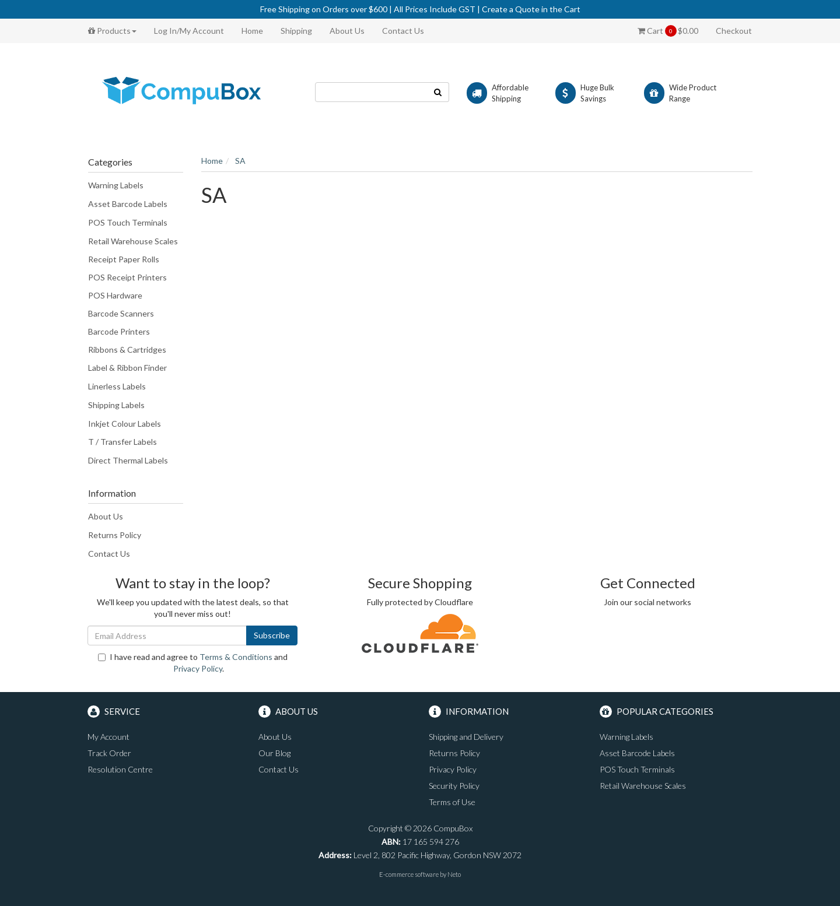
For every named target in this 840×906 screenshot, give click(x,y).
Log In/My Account (189, 31)
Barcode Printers (119, 331)
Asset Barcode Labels (127, 204)
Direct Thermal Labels (128, 460)
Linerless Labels (117, 386)
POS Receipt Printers (127, 277)
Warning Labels (116, 185)
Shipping (296, 31)
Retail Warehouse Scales (133, 241)
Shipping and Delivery (466, 737)
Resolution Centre (120, 769)
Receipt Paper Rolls (123, 259)
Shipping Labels (116, 405)
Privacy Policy (197, 668)
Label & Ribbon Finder (127, 368)
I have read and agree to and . (193, 662)
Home (252, 31)
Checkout (734, 31)
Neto (454, 874)
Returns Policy (114, 535)
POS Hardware (115, 295)
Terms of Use (452, 802)
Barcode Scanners (121, 313)
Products (112, 31)
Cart (668, 31)
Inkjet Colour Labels (124, 424)
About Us (347, 31)
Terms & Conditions (236, 657)
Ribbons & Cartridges (127, 349)
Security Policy (454, 786)
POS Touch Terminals (127, 222)
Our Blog (274, 753)
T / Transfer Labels (122, 442)
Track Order (109, 753)
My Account (109, 737)
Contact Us (403, 31)
